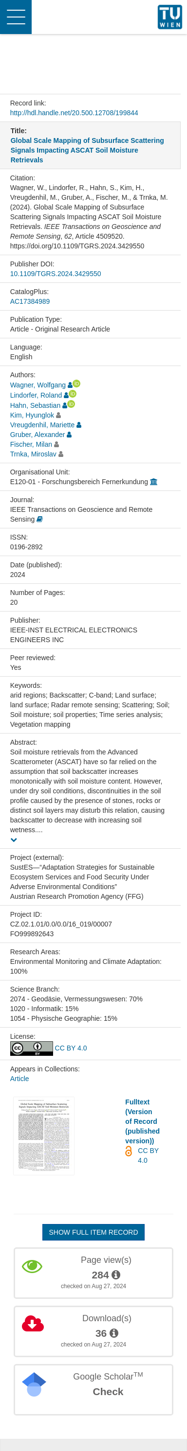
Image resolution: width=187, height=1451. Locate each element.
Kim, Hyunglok (32, 415)
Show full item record (93, 1232)
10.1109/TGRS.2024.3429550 (55, 274)
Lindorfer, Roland (36, 395)
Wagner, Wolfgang (38, 385)
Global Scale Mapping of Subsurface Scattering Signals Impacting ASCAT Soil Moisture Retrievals (87, 150)
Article (19, 1079)
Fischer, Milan (31, 444)
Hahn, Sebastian (35, 405)
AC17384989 (30, 301)
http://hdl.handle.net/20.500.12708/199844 (74, 113)
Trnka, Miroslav (33, 454)
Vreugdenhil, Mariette (42, 425)
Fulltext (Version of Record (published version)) (142, 1121)
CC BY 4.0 (48, 1048)
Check (108, 1391)
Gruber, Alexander (37, 434)
